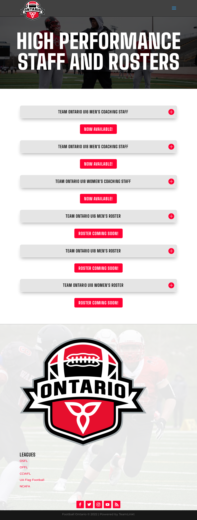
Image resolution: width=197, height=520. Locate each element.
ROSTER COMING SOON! (98, 233)
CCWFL (25, 474)
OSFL (24, 461)
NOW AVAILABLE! (98, 129)
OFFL (24, 467)
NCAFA (25, 486)
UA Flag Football (32, 480)
